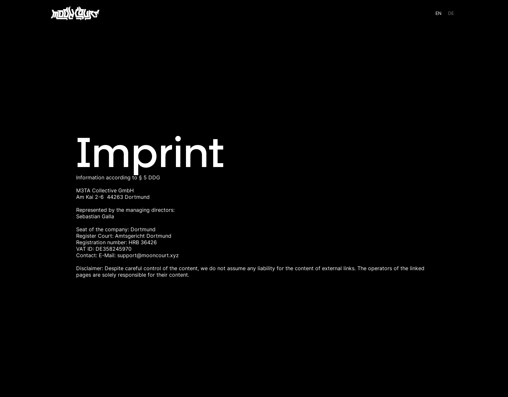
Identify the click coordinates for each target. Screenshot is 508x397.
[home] (75, 13)
